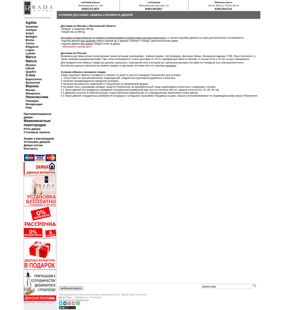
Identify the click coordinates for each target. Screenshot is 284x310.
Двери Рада (65, 297)
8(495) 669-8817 (154, 8)
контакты (171, 65)
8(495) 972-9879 (90, 8)
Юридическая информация (74, 300)
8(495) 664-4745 (223, 8)
